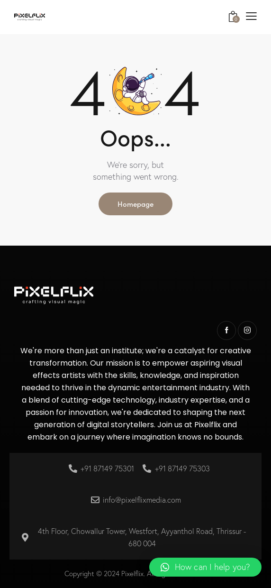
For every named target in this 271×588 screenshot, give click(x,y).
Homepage (135, 204)
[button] (205, 567)
